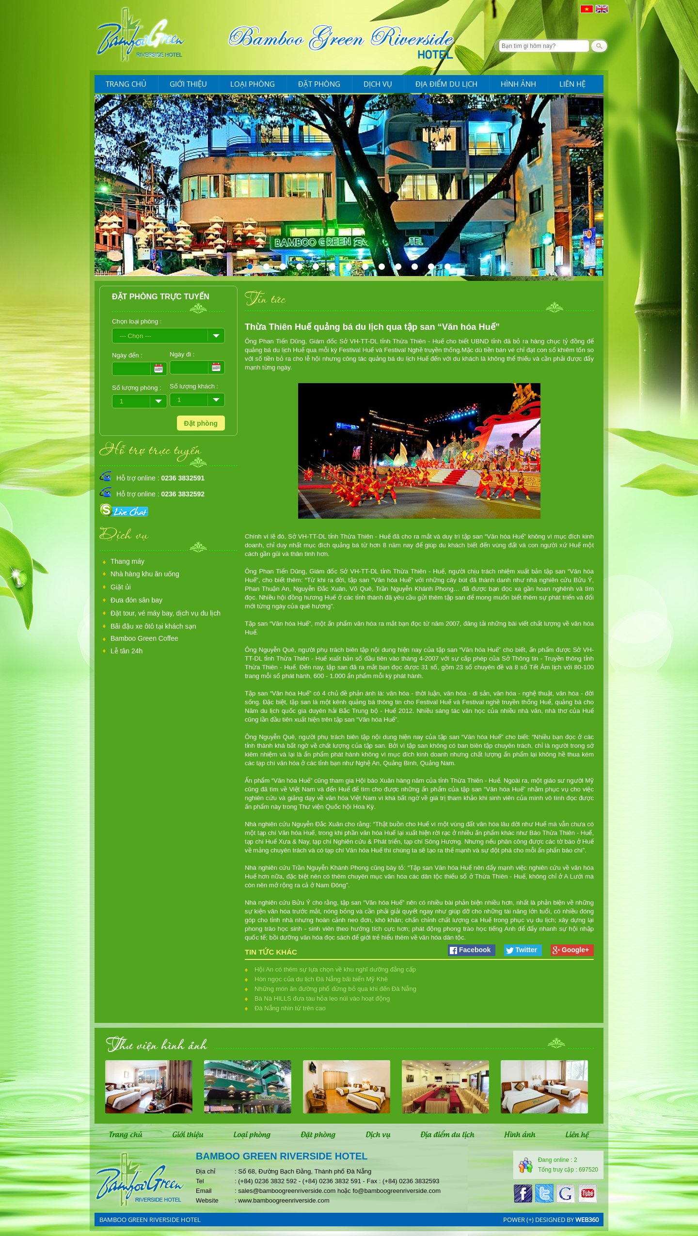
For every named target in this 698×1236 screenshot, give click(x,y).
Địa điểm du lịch (446, 84)
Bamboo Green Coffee (144, 638)
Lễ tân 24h (127, 651)
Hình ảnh (518, 84)
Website (207, 1200)
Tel (200, 1181)
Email (204, 1190)
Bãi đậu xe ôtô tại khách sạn (153, 626)
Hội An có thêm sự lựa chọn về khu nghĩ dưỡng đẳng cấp (335, 969)
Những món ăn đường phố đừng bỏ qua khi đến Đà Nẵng (335, 988)
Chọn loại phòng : (136, 321)
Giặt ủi (121, 587)
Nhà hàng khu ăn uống (145, 574)
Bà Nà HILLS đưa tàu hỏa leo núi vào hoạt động (322, 998)
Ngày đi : (182, 354)
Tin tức (265, 298)
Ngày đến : (127, 355)
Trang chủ (126, 84)
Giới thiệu (188, 84)
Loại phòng (252, 84)
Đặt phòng (319, 84)
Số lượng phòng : (136, 387)
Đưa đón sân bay (136, 600)
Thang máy (127, 561)
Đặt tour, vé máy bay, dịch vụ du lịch (166, 613)
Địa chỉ (205, 1171)
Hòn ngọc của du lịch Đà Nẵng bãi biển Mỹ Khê (321, 979)
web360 (587, 1219)
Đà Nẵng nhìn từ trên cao (290, 1008)
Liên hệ (572, 84)
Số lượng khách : (194, 386)
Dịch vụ (378, 84)
